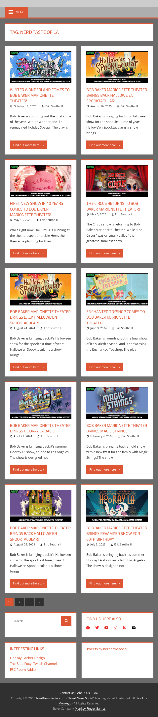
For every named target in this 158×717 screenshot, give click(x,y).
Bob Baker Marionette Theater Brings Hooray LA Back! (40, 427)
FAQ (95, 692)
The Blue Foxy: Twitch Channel (33, 662)
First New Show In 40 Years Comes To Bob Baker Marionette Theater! (36, 208)
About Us (83, 692)
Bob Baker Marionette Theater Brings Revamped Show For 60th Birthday (116, 532)
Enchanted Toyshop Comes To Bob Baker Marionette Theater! (115, 316)
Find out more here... (27, 145)
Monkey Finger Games (90, 707)
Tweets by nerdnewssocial (107, 647)
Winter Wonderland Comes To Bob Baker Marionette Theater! (40, 95)
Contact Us (67, 692)
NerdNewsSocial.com (50, 697)
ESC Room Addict (23, 668)
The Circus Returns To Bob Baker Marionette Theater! (113, 206)
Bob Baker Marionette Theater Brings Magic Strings (116, 427)
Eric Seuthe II (54, 106)
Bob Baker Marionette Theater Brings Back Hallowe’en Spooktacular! (116, 95)
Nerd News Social (81, 697)
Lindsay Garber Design (27, 656)
